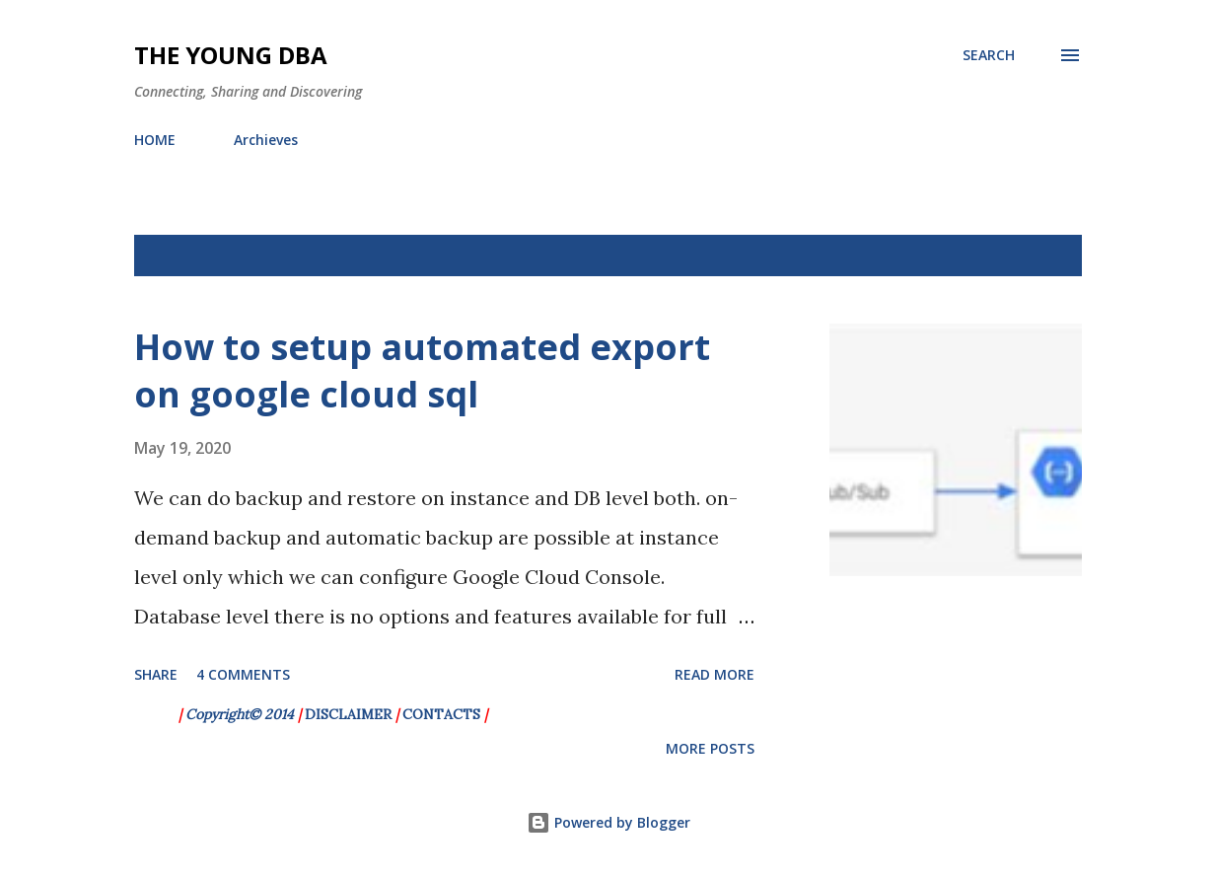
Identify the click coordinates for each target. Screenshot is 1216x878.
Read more (714, 674)
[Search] (989, 55)
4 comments (243, 674)
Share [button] (156, 674)
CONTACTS (441, 714)
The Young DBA (230, 54)
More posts (710, 748)
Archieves (266, 139)
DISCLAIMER (348, 714)
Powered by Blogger (608, 822)
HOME (155, 139)
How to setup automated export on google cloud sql (422, 370)
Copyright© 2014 (241, 714)
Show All (1032, 255)
